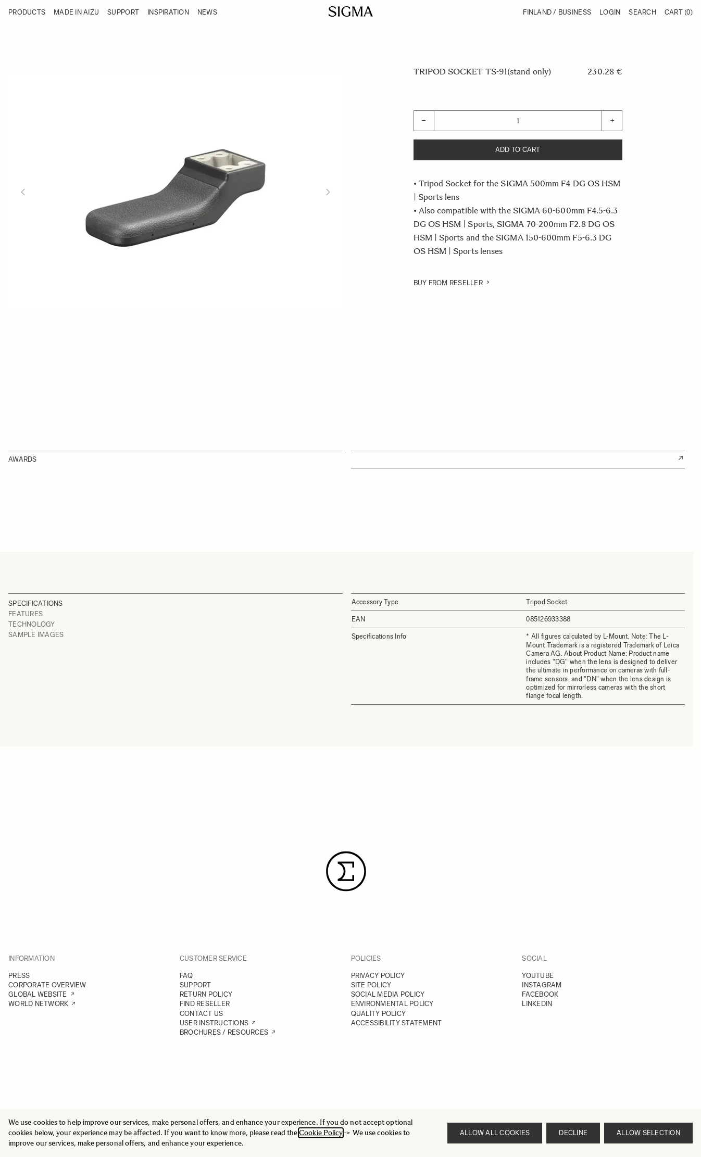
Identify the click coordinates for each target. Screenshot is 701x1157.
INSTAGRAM (541, 985)
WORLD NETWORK (38, 1004)
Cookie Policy (321, 1132)
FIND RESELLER (205, 1004)
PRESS (19, 976)
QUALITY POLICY (378, 1014)
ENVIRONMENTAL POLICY (392, 1004)
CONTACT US (201, 1014)
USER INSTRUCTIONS (214, 1023)
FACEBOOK (540, 994)
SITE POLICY (371, 985)
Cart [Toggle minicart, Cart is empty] (679, 12)
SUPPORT (195, 985)
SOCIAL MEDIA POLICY (388, 994)
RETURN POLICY (206, 994)
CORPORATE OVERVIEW (47, 985)
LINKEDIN (537, 1004)
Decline (573, 1133)
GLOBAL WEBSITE (37, 994)
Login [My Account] (609, 12)
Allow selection (648, 1133)
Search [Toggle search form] (642, 12)
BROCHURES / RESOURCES (224, 1032)
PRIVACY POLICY (378, 976)
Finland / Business (557, 12)
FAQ (186, 976)
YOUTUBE (538, 976)
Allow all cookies (495, 1133)
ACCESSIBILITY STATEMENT (396, 1023)
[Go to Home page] (351, 11)
